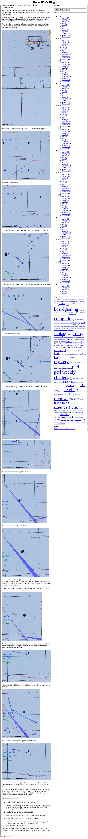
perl (75, 366)
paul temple (69, 368)
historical (57, 342)
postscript (67, 381)
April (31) (65, 23)
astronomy (70, 303)
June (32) (64, 26)
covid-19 (73, 323)
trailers (57, 419)
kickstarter (79, 350)
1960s (66, 299)
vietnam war (78, 420)
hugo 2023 (68, 345)
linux (73, 354)
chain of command (65, 312)
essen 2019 (67, 328)
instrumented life (80, 347)
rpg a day (81, 399)
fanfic (72, 330)
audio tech (78, 303)
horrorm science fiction (76, 341)
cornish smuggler (57, 322)
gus (79, 339)
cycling (61, 324)
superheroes (80, 412)
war (83, 419)
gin (66, 339)
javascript (60, 350)
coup (69, 322)
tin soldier (77, 417)
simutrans (75, 410)
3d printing (56, 301)
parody (65, 368)
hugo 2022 (63, 345)
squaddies (61, 412)
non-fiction (79, 362)
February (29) (66, 64)
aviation (82, 303)
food (74, 337)
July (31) (64, 50)
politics (59, 382)
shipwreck (71, 410)
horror (69, 341)
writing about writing (79, 422)
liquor (76, 354)
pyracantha (63, 385)
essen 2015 (81, 326)
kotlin (57, 353)
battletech (60, 305)
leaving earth (69, 354)
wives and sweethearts (69, 422)
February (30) (66, 20)
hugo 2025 (77, 345)
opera (63, 368)
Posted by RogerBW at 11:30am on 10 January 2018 (22, 818)
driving (59, 326)
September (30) (66, 54)
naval (71, 362)
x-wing (56, 424)
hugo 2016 (65, 343)
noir (74, 362)
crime (77, 322)
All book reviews (59, 429)
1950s (63, 299)
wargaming (14, 798)
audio (74, 304)
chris (75, 312)
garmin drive (78, 337)
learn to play (64, 354)
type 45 (71, 420)
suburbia (76, 412)
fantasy (60, 333)
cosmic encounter (64, 322)
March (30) (65, 178)
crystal (82, 322)
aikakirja (80, 301)
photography (76, 378)
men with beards (64, 357)
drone (62, 326)
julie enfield (74, 350)
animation (56, 303)
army (66, 303)
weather (63, 422)
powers (74, 382)
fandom (69, 330)
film (77, 333)
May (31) (64, 25)
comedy (72, 314)
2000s (77, 299)
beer (67, 305)
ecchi (65, 326)
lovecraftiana (82, 354)
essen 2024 (81, 328)
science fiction (67, 407)
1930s (58, 299)
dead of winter (66, 324)
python (69, 385)
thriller (71, 417)
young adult (61, 424)
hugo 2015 (59, 343)
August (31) (65, 75)
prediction (78, 382)
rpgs (56, 402)
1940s (60, 299)
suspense (55, 414)
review (79, 394)
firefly (83, 334)
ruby (62, 402)
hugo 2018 (75, 343)
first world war (57, 337)
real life (68, 394)
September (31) (66, 32)
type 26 (64, 420)
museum (72, 357)
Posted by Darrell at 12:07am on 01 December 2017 (21, 802)
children (71, 312)
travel (62, 420)
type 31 (68, 420)
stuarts (73, 412)
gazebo (82, 337)
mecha (59, 357)
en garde (72, 326)
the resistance (72, 414)
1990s (74, 299)
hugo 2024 (72, 345)
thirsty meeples (61, 417)
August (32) (65, 30)
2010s (80, 299)
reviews (61, 398)
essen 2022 (72, 328)
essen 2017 (58, 328)
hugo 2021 (59, 345)
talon (59, 414)
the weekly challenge (80, 414)
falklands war (65, 330)
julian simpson (69, 350)
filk (72, 334)
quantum (76, 385)
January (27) (65, 18)
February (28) (66, 42)
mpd (68, 357)
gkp (68, 339)
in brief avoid (70, 347)
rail (78, 385)
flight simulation (70, 337)
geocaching (59, 339)
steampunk (69, 412)
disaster (70, 324)
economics (68, 326)
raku (82, 385)
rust (68, 402)
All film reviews (70, 429)
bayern (64, 305)
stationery (65, 412)
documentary (82, 324)
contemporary (79, 320)
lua (56, 357)
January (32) (65, 40)
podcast (82, 378)
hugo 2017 (69, 343)
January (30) (65, 286)
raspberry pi (61, 390)
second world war (59, 410)
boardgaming (66, 309)
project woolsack (57, 385)
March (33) (65, 21)
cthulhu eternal (57, 324)
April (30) (65, 45)
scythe (82, 408)
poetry (55, 382)
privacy (82, 382)
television (64, 414)
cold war (66, 315)
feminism (69, 334)
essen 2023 (77, 328)
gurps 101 (77, 339)
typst (74, 420)
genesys (55, 339)
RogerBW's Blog (44, 2)
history (63, 342)
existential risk (59, 330)
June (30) (64, 49)
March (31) (65, 44)
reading (71, 389)
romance (74, 399)
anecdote (84, 301)
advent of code (67, 301)
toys (82, 417)
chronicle (77, 312)
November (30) (66, 35)
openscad (59, 368)
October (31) (66, 33)
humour (64, 347)
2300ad (83, 299)
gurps (71, 339)
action (61, 301)
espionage (76, 326)
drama (56, 326)
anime (62, 303)
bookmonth (59, 312)
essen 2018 (63, 328)
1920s (55, 299)
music (76, 357)
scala (73, 403)
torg (80, 417)
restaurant (75, 394)
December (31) (66, 37)
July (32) (64, 28)
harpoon (7, 798)
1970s (69, 299)
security (66, 410)
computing (64, 318)
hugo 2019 (79, 343)
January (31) (65, 62)
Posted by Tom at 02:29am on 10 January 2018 (20, 812)
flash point (63, 337)
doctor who (75, 324)
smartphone (80, 410)
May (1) (64, 293)
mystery (61, 361)
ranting (56, 391)
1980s (72, 299)
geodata (63, 339)
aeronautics (74, 301)
